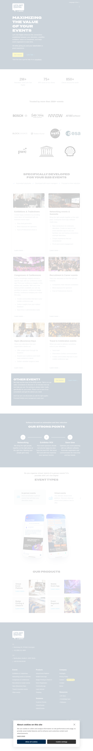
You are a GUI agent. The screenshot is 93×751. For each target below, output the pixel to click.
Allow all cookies (31, 742)
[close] (74, 724)
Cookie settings (61, 742)
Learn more (21, 736)
